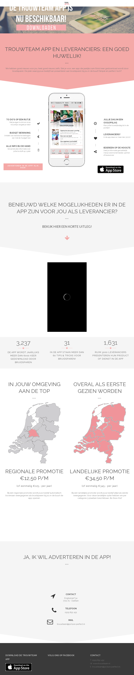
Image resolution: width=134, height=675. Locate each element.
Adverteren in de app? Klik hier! (23, 167)
